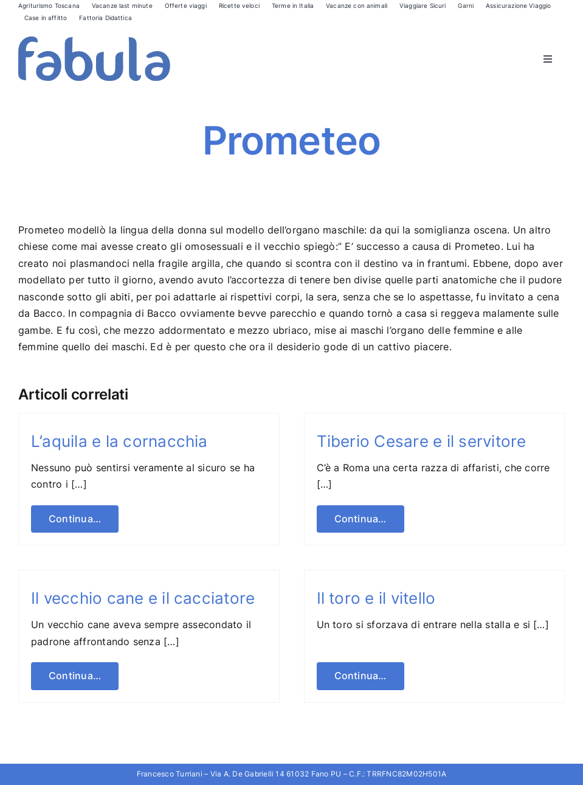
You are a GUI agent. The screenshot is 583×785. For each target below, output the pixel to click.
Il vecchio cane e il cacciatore (143, 598)
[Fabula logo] (94, 41)
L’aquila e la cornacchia (119, 441)
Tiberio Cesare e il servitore (421, 441)
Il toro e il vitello (376, 598)
